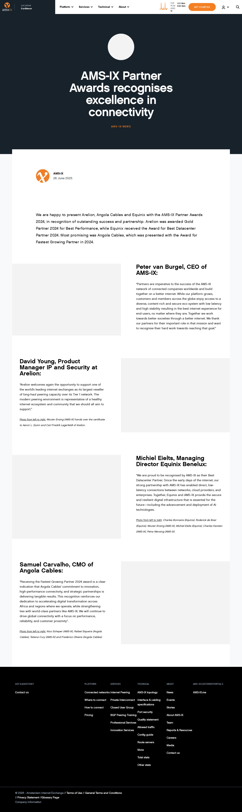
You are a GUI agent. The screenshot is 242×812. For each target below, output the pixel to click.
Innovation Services (122, 730)
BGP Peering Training (123, 715)
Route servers (145, 742)
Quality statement (147, 719)
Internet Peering (120, 692)
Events (171, 700)
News (170, 692)
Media (170, 745)
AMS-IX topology (147, 692)
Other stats (144, 765)
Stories (171, 707)
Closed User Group (122, 707)
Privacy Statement (28, 797)
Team (170, 722)
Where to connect (95, 700)
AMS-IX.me (199, 692)
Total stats (143, 757)
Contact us (22, 692)
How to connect (94, 707)
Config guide (145, 735)
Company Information (28, 802)
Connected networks (97, 692)
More (140, 750)
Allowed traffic (146, 727)
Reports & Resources (179, 730)
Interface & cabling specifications (149, 702)
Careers (171, 738)
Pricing (89, 715)
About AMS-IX (175, 715)
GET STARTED (202, 7)
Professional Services (123, 722)
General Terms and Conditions (103, 793)
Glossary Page (50, 797)
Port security (145, 712)
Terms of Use (74, 793)
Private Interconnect (122, 700)
